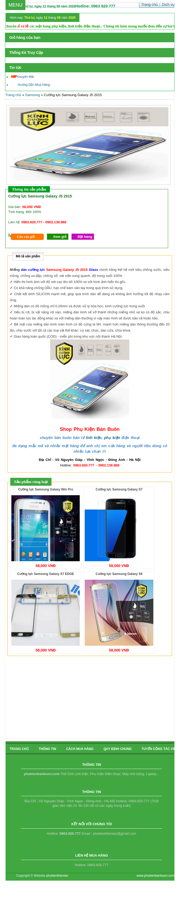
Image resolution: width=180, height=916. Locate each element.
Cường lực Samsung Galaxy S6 (119, 574)
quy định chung (117, 749)
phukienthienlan (57, 875)
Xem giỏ (60, 237)
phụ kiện (112, 438)
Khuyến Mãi (22, 77)
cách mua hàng (80, 749)
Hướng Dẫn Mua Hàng (30, 85)
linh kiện (93, 438)
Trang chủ (13, 95)
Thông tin (47, 749)
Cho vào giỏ (26, 237)
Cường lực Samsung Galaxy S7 (119, 489)
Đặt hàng (85, 237)
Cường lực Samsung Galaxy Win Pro (45, 489)
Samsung (32, 95)
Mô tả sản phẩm (28, 256)
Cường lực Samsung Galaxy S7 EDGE (45, 574)
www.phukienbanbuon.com (155, 875)
